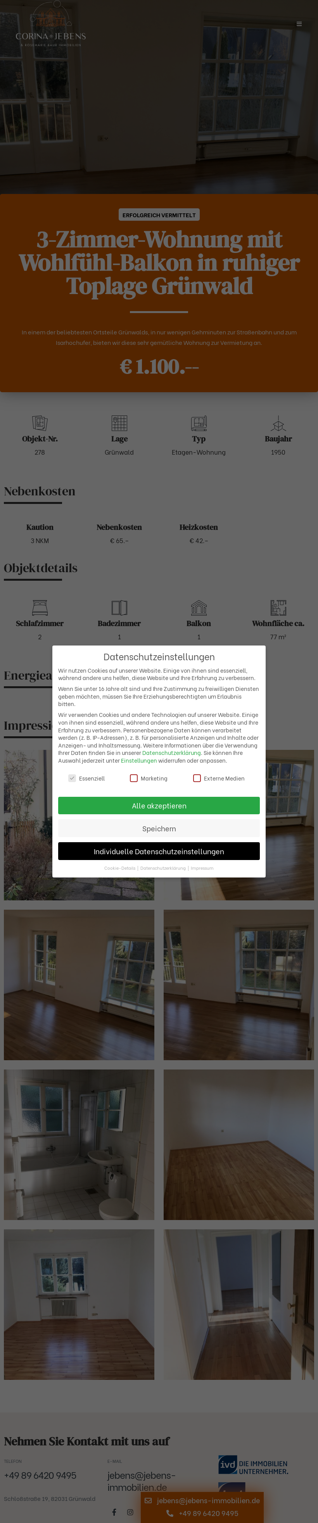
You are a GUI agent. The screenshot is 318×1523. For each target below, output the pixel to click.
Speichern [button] (159, 828)
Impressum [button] (202, 868)
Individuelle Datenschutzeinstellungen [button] (159, 851)
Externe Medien (219, 778)
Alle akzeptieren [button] (159, 805)
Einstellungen (139, 760)
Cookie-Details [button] (120, 868)
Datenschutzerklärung (171, 752)
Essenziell (86, 778)
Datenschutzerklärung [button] (163, 868)
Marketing (149, 778)
